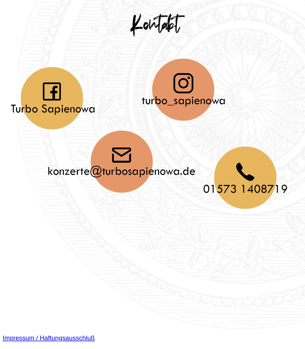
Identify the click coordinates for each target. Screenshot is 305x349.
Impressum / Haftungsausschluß (49, 338)
